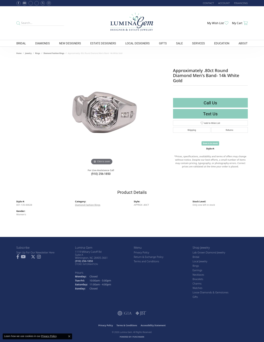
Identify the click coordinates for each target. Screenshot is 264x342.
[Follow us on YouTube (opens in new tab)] (24, 3)
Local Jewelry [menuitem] (200, 261)
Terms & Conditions (126, 325)
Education (221, 43)
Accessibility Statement (153, 325)
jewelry (28, 53)
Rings (37, 53)
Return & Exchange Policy (148, 257)
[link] (208, 3)
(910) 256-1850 (101, 174)
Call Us (210, 103)
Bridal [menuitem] (196, 257)
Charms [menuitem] (197, 283)
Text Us (210, 114)
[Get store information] (86, 264)
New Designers (70, 43)
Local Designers (137, 43)
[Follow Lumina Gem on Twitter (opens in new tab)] (43, 3)
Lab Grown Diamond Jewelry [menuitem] (209, 252)
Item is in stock (210, 143)
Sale (179, 43)
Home (19, 53)
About (243, 43)
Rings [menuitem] (196, 265)
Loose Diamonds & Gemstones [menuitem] (211, 292)
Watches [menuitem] (197, 288)
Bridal (21, 43)
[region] (101, 112)
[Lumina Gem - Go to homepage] (132, 23)
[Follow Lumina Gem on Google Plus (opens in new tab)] (37, 3)
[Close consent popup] (69, 336)
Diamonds (42, 43)
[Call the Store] (84, 261)
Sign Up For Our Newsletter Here (35, 252)
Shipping (191, 129)
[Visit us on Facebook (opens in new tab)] (30, 3)
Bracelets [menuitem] (198, 279)
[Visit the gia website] (124, 313)
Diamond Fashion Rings (54, 53)
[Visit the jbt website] (141, 313)
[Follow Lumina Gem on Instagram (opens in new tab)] (49, 3)
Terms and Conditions (146, 261)
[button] (223, 3)
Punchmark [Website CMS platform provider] (138, 337)
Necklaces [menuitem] (198, 274)
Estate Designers (103, 43)
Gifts (163, 43)
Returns (229, 129)
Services (198, 43)
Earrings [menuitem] (197, 270)
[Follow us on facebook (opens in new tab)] (18, 3)
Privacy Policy (141, 252)
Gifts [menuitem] (195, 297)
